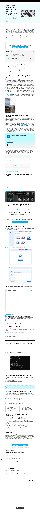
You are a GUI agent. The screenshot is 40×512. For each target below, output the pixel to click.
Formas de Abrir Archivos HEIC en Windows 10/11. (12, 470)
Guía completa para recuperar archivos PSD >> (12, 171)
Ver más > (32, 290)
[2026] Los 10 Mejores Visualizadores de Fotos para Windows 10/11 (15, 473)
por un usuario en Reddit (18, 34)
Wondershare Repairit (16, 209)
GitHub (15, 332)
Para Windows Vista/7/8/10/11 (15, 223)
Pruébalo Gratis (16, 47)
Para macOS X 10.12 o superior (24, 223)
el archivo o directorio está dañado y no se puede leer (22, 346)
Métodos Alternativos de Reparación (12, 59)
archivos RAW (10, 129)
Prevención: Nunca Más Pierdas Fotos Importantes (15, 61)
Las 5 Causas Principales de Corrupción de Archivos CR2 (15, 54)
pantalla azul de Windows (12, 95)
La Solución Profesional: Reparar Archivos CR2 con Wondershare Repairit (18, 58)
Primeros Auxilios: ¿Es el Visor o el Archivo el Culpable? (15, 55)
